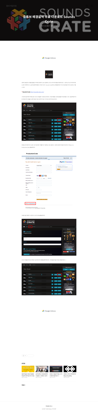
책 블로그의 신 (49, 406)
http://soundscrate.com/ (37, 92)
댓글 (23, 385)
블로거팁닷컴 (11, 6)
